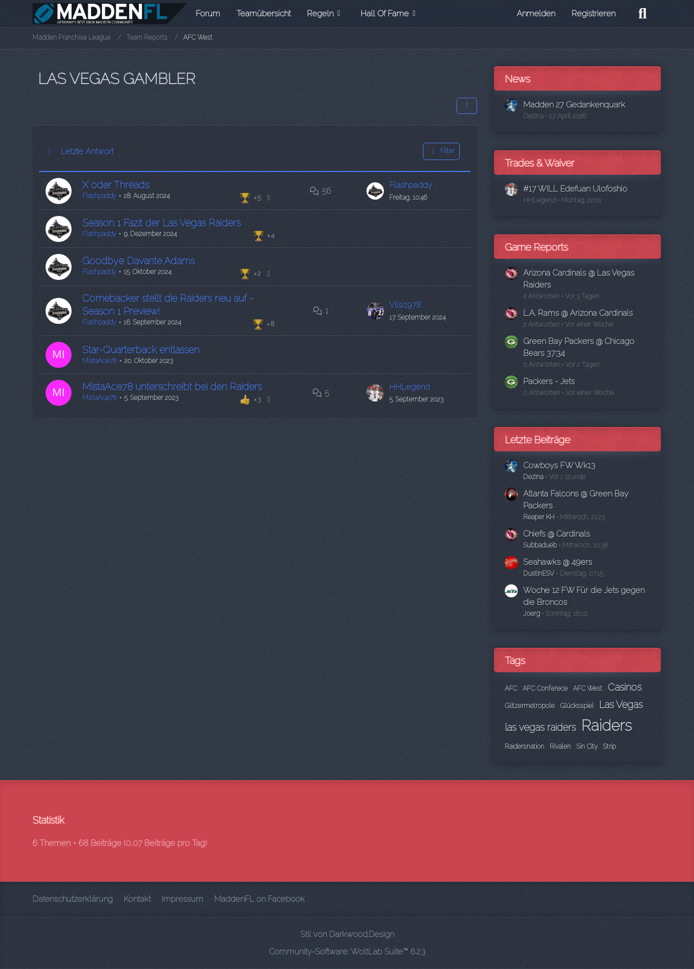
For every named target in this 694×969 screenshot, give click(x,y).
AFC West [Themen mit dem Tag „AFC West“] (587, 688)
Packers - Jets (549, 381)
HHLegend (410, 384)
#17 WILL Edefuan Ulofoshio (575, 189)
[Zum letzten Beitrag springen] (376, 190)
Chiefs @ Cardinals (556, 534)
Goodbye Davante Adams (137, 259)
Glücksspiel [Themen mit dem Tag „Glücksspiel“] (577, 706)
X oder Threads (114, 184)
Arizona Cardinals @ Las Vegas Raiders (578, 279)
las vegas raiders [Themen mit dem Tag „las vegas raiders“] (540, 727)
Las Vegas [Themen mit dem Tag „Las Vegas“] (620, 704)
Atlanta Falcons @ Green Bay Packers (575, 500)
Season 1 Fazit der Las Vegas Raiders (160, 221)
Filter (441, 151)
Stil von (347, 934)
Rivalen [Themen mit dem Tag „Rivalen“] (560, 746)
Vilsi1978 (406, 303)
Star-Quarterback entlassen (139, 347)
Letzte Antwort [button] (87, 151)
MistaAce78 (98, 358)
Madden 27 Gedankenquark (574, 105)
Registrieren (593, 13)
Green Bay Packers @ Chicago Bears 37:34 (578, 347)
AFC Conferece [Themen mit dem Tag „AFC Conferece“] (545, 688)
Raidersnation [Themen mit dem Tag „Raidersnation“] (524, 746)
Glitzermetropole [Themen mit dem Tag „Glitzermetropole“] (530, 706)
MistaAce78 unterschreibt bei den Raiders (171, 384)
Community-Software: (347, 952)
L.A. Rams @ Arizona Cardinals (578, 313)
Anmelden (536, 13)
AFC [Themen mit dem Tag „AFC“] (511, 688)
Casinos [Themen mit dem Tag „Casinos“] (624, 687)
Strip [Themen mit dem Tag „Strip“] (609, 746)
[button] (467, 106)
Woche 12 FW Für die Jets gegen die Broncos (584, 596)
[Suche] (642, 13)
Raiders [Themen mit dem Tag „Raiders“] (606, 726)
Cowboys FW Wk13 (559, 465)
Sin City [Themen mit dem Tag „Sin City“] (586, 746)
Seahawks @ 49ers (557, 562)
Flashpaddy (98, 195)
